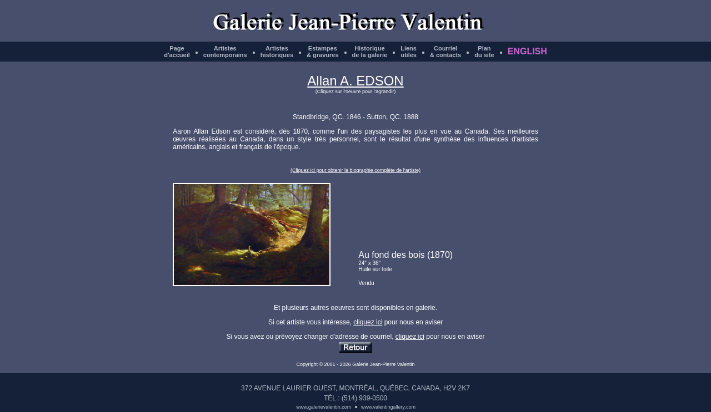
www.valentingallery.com (388, 407)
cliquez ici (367, 322)
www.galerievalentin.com (323, 407)
